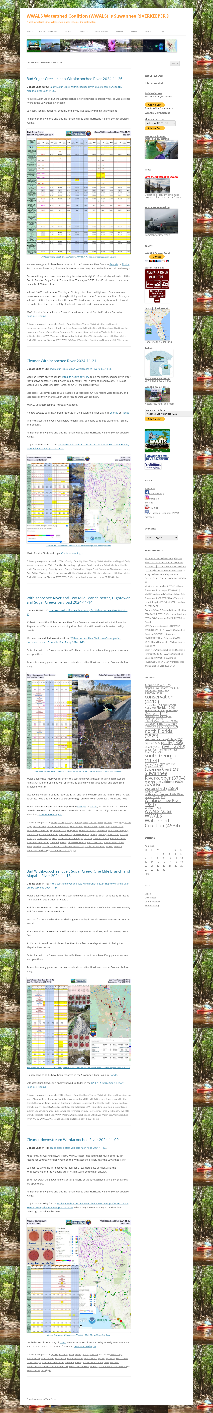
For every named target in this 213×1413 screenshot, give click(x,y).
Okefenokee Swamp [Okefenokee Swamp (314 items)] (156, 739)
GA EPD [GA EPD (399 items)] (172, 710)
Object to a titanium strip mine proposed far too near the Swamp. (164, 195)
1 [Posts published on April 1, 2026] (157, 853)
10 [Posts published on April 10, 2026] (170, 857)
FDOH (61, 561)
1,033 (63, 1342)
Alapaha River (39, 826)
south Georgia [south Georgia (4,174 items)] (160, 757)
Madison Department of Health (42, 834)
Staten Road (79, 569)
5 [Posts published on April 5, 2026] (181, 853)
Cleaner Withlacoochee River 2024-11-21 (61, 360)
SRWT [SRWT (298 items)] (170, 764)
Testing (86, 324)
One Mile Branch (101, 328)
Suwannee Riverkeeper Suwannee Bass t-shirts (159, 378)
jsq (126, 339)
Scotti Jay (31, 838)
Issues (133, 31)
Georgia (113, 264)
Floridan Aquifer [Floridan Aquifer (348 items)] (155, 710)
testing (97, 331)
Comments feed (153, 901)
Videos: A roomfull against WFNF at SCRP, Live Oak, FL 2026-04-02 (165, 602)
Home (30, 31)
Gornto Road (54, 328)
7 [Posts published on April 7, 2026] (151, 857)
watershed (73, 335)
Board (148, 622)
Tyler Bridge (32, 573)
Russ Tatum (113, 834)
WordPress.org (152, 905)
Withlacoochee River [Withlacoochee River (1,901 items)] (163, 802)
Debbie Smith (91, 826)
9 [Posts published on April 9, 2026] (163, 857)
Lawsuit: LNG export (156, 308)
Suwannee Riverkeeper (71, 331)
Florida (125, 264)
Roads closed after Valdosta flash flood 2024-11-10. (77, 1147)
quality (113, 328)
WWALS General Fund (157, 253)
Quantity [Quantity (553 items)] (153, 747)
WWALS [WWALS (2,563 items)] (158, 811)
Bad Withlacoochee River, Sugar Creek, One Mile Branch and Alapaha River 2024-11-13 (78, 873)
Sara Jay (124, 834)
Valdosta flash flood (111, 331)
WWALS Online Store (157, 387)
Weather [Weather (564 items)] (153, 791)
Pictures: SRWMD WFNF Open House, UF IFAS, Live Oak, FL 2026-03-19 (165, 641)
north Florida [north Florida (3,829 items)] (159, 733)
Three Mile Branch (77, 842)
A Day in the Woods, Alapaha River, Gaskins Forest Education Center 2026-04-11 (165, 578)
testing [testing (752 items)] (153, 782)
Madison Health (119, 565)
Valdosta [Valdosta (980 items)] (172, 782)
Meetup (149, 502)
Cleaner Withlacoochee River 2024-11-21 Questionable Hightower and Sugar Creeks (78, 545)
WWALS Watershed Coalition (84, 339)
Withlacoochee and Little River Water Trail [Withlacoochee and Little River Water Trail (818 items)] (164, 795)
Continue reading (38, 316)
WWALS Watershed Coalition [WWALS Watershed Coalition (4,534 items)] (162, 820)
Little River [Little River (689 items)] (167, 724)
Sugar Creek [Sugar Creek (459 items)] (154, 766)
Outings (83, 31)
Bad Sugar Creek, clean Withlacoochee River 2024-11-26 (74, 78)
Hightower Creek (84, 565)
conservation (33, 328)
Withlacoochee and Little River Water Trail (63, 846)
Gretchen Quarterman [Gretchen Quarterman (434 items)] (158, 716)
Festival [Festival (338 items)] (150, 708)
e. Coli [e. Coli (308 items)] (162, 705)
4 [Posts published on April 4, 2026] (175, 853)
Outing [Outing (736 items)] (175, 739)
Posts (68, 31)
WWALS (65, 339)
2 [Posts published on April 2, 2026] (163, 853)
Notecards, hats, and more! (160, 402)
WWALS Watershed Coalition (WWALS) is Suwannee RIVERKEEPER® (98, 16)
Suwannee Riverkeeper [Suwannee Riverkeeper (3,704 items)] (165, 775)
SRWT (54, 838)
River (78, 324)
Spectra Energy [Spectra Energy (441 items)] (155, 763)
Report (119, 31)
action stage (116, 1354)
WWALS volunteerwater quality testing (157, 137)
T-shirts (149, 348)
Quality (62, 324)
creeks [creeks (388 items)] (150, 705)
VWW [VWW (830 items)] (152, 785)
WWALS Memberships (157, 112)
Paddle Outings (153, 93)
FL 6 (107, 826)
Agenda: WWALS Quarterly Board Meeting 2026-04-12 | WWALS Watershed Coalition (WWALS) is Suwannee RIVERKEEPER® (165, 614)
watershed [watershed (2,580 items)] (161, 788)
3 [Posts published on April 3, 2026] (169, 853)
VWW (93, 324)
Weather (101, 324)
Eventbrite (150, 488)
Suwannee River (118, 838)
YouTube (151, 507)
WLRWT (57, 339)
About (147, 31)
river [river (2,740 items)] (173, 746)
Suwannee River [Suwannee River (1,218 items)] (162, 769)
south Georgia (39, 331)
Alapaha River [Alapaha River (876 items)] (158, 685)
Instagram (152, 498)
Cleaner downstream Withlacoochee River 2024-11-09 (73, 1139)
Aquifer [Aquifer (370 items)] (151, 690)
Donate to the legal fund (158, 340)
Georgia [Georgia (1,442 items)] (156, 713)
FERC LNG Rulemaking (157, 207)
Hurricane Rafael (70, 328)
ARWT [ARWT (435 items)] (163, 690)
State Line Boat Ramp (69, 838)
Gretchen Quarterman (38, 830)
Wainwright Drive (58, 335)
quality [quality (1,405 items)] (172, 742)
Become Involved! (48, 31)
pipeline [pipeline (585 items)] (152, 743)
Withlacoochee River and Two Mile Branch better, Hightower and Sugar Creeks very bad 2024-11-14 (78, 600)
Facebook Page (154, 493)
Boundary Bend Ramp (58, 826)
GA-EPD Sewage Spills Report (107, 1082)
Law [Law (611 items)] (150, 724)
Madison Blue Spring (118, 830)
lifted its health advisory (75, 376)
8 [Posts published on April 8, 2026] (157, 857)
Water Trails (101, 31)
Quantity (71, 324)
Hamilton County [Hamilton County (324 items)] (154, 719)
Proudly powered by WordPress (41, 1399)
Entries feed (150, 897)
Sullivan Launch (101, 838)
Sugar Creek (53, 331)
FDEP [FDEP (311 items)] (171, 705)
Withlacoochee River (42, 339)
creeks (54, 324)
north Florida (85, 328)
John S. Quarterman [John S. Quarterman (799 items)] (161, 721)
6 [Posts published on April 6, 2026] (145, 857)
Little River (102, 830)
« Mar (147, 873)
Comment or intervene (161, 233)
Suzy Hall (88, 331)
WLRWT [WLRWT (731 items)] (153, 808)
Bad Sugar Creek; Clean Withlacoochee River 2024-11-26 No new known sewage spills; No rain (78, 257)
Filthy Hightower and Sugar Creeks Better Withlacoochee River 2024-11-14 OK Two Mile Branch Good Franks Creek (78, 771)
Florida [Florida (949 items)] (165, 707)
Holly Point (72, 830)
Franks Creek (116, 826)
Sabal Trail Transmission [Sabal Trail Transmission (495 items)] (161, 749)
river (29, 331)
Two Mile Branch (95, 842)
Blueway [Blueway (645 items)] (153, 692)
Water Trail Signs (154, 267)
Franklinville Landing (65, 565)
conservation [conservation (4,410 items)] (159, 699)
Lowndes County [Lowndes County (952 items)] (161, 727)
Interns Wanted (154, 83)
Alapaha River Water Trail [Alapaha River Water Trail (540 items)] (162, 688)
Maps (161, 31)
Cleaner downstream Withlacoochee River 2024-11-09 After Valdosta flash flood (78, 1335)
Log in (148, 893)
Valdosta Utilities (35, 335)
